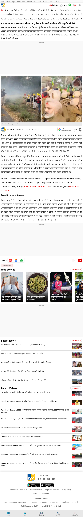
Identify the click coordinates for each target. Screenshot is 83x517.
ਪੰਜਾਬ (6, 10)
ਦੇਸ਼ (22, 10)
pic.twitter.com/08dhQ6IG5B (36, 185)
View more (76, 340)
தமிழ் (39, 2)
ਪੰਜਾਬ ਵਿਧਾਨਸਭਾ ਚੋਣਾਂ (51, 14)
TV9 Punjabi (10, 130)
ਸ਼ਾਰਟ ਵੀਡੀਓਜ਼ (14, 10)
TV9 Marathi (22, 501)
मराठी (23, 2)
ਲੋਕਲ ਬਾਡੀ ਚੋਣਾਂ (7, 14)
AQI (65, 5)
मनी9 (51, 2)
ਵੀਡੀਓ (62, 10)
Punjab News (17, 19)
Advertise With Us (35, 488)
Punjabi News (6, 19)
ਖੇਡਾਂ (52, 10)
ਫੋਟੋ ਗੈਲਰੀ (46, 10)
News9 (8, 2)
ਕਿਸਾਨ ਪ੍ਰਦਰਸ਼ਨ (6, 264)
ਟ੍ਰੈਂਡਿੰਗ (32, 10)
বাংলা (35, 2)
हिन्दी (2, 2)
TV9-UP (57, 2)
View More (76, 268)
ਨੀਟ (61, 14)
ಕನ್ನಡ (13, 2)
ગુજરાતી (29, 2)
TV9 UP (36, 505)
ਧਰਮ (56, 10)
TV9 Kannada (43, 501)
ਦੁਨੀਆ (26, 10)
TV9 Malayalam (27, 505)
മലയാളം (45, 2)
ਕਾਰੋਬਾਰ (78, 10)
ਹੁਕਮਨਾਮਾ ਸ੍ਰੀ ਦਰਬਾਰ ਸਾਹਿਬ (34, 14)
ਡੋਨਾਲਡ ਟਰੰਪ (69, 14)
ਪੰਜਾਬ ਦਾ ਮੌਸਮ (19, 14)
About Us (23, 488)
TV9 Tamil (74, 501)
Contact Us (14, 488)
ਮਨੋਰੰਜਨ (39, 10)
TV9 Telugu (33, 501)
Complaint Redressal (51, 488)
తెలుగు (19, 2)
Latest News (8, 339)
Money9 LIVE (56, 505)
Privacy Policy (66, 488)
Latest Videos (9, 387)
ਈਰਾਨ (77, 14)
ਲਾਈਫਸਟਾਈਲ (70, 10)
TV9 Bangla (54, 501)
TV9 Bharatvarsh (10, 501)
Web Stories (8, 268)
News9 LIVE (45, 505)
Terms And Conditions (40, 492)
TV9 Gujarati (64, 501)
